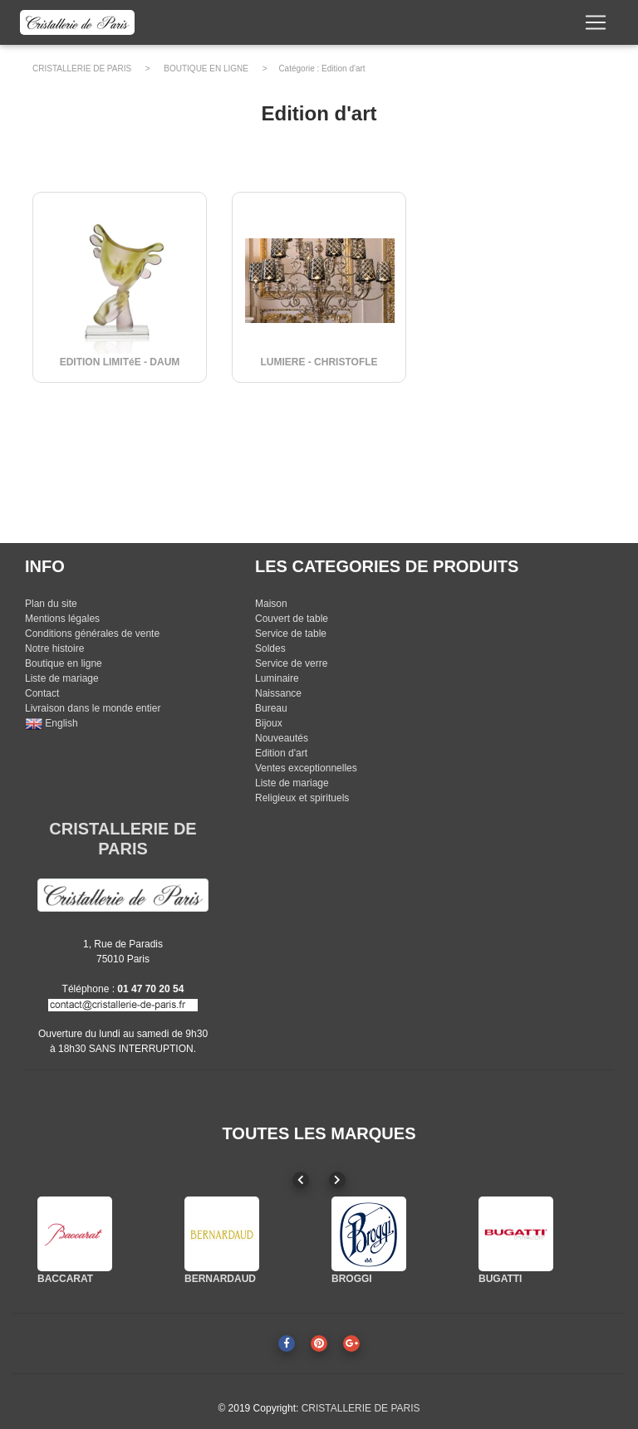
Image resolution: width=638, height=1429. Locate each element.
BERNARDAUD (220, 1279)
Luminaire (277, 678)
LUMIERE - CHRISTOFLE (318, 362)
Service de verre (291, 663)
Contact (42, 693)
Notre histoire (54, 648)
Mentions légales (62, 618)
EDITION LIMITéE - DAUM (120, 362)
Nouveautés (281, 738)
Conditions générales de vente (92, 633)
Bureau (271, 708)
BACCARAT (65, 1279)
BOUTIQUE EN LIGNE (206, 68)
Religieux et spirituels (302, 798)
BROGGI (351, 1279)
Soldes (270, 648)
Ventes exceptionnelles (306, 768)
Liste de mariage (62, 678)
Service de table (290, 633)
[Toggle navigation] (595, 26)
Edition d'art (343, 68)
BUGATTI (500, 1279)
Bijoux (268, 723)
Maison (271, 603)
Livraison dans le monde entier (92, 708)
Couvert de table (291, 618)
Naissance (278, 693)
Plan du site (51, 603)
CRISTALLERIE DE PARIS (81, 68)
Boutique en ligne (63, 663)
